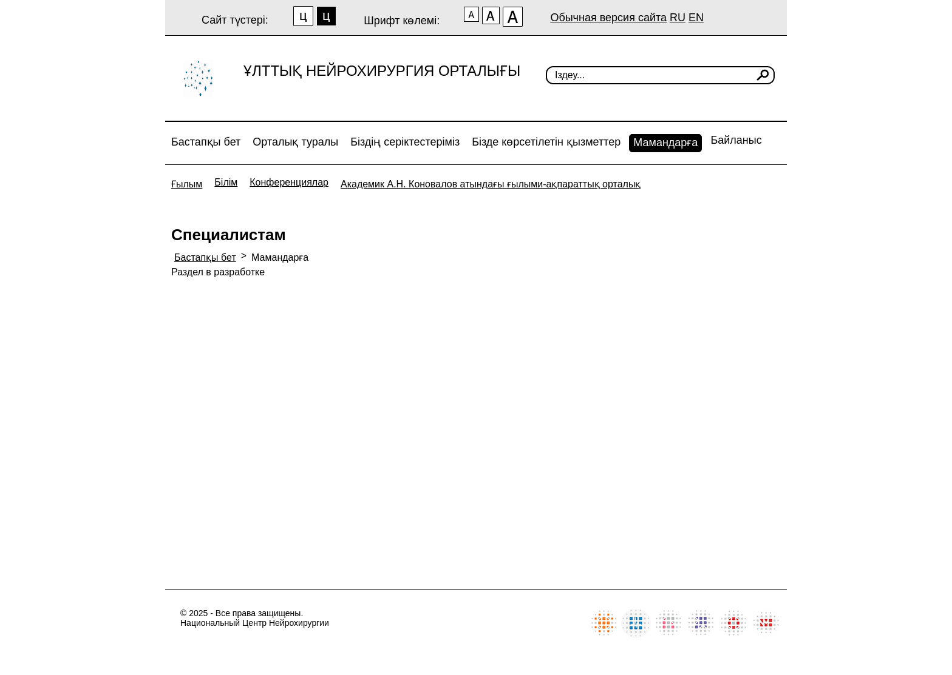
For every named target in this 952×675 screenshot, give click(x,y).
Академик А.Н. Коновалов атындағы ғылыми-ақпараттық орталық (491, 184)
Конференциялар (289, 182)
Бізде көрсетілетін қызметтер (546, 142)
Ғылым (186, 184)
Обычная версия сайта (608, 18)
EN (696, 18)
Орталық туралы (295, 142)
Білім (225, 182)
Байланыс (735, 140)
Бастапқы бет (205, 142)
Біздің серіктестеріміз (405, 142)
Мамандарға (665, 142)
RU (677, 18)
